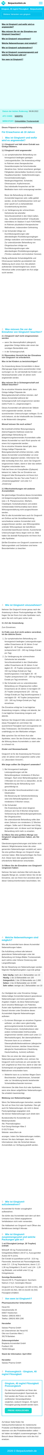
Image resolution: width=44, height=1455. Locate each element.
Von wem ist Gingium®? (12, 59)
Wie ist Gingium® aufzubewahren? (17, 48)
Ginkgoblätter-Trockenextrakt (27, 121)
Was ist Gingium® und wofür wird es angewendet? (18, 25)
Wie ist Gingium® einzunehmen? (16, 39)
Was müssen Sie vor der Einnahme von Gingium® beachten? (19, 33)
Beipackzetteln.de (17, 3)
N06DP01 (19, 116)
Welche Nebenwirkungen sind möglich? (19, 43)
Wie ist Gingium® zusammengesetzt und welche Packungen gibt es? (20, 53)
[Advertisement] (22, 86)
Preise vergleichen (18, 1410)
